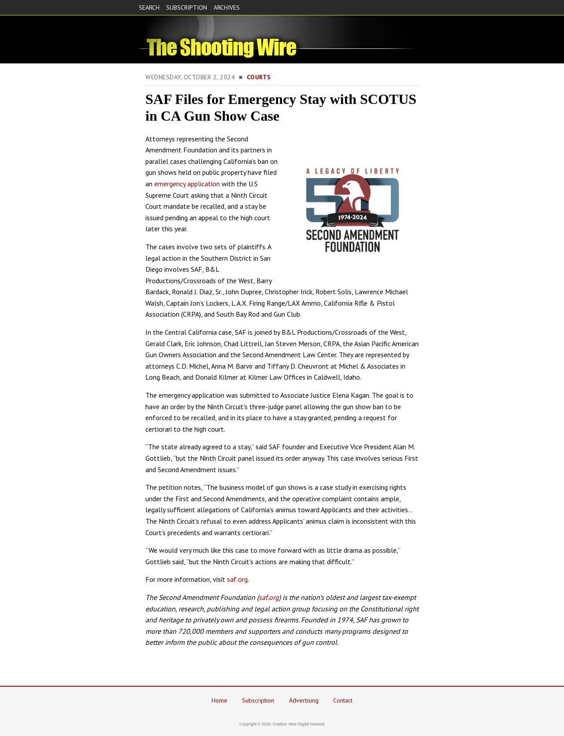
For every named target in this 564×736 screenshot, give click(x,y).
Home (219, 700)
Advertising (304, 700)
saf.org (237, 579)
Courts (259, 77)
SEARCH (149, 7)
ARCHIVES (227, 7)
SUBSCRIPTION (186, 7)
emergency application (187, 183)
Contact (342, 700)
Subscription (258, 700)
